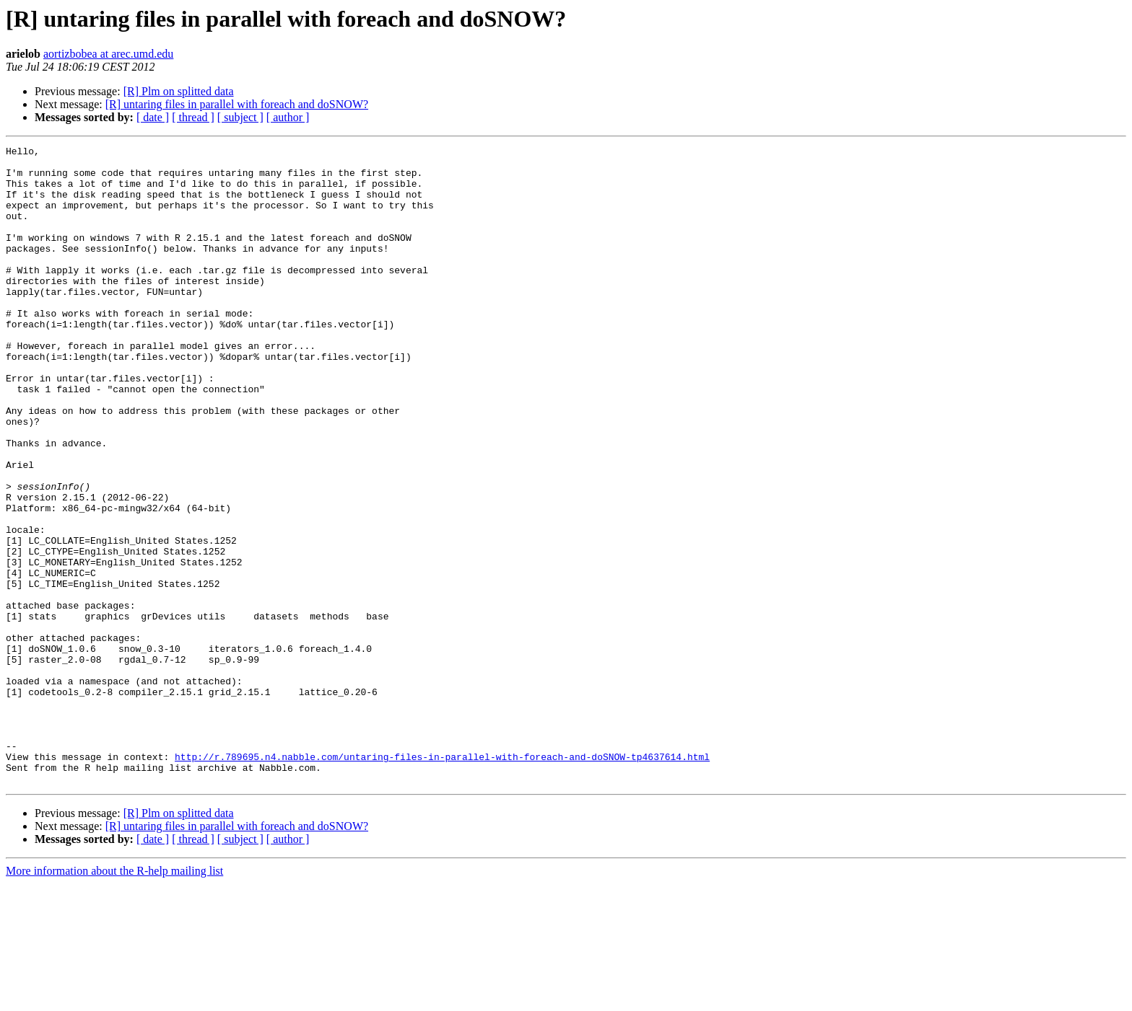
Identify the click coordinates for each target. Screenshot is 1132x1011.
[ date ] (152, 117)
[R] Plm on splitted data (178, 91)
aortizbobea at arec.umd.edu (108, 54)
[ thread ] (193, 117)
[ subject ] (240, 117)
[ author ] (288, 117)
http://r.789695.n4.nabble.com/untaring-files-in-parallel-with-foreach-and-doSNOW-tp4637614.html (442, 879)
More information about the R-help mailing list (114, 998)
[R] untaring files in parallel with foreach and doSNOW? (236, 104)
